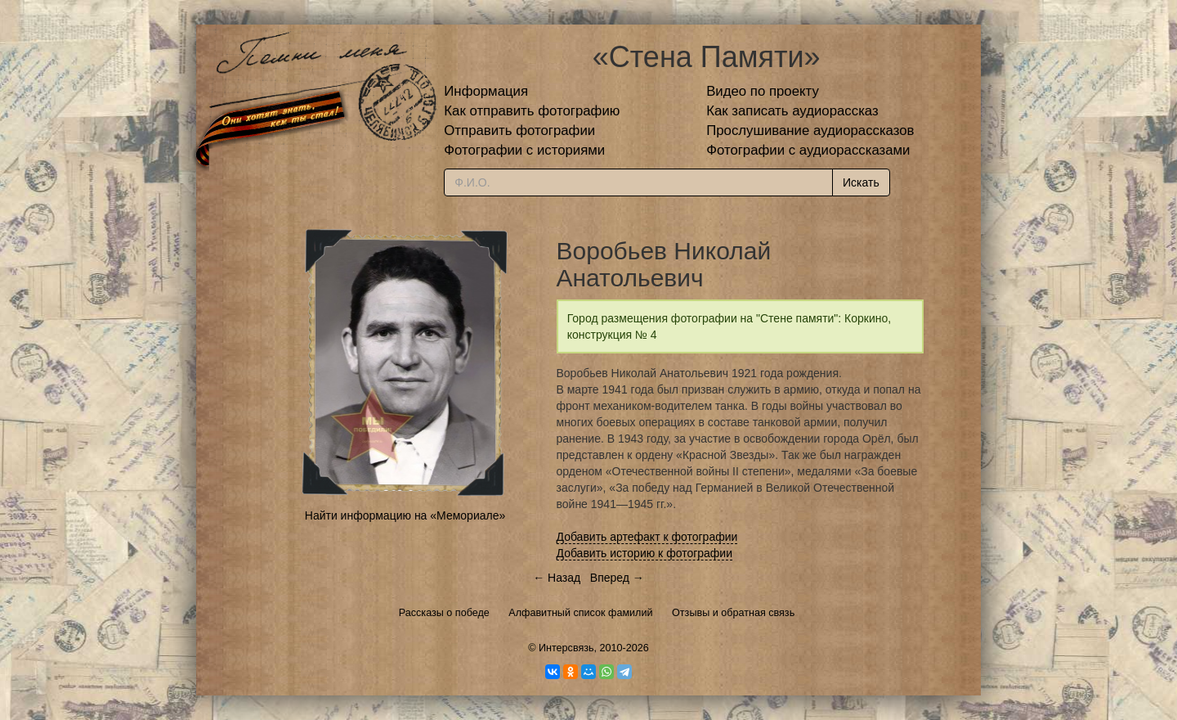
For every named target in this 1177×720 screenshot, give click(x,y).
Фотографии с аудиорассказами (808, 150)
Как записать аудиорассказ (792, 111)
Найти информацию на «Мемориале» (405, 515)
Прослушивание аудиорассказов (810, 130)
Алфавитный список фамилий (580, 613)
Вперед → (617, 577)
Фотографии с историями (524, 150)
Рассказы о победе (444, 613)
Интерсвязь (566, 648)
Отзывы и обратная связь (733, 613)
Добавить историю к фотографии (645, 553)
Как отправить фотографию (532, 111)
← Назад (556, 577)
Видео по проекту (762, 91)
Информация (486, 91)
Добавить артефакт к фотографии (647, 536)
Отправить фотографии (519, 130)
